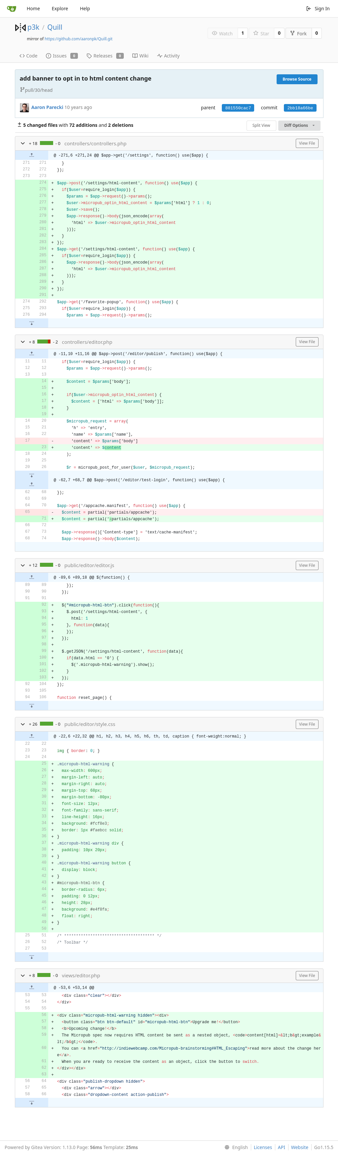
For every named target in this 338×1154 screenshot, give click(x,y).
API (281, 1147)
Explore (60, 8)
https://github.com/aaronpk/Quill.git (79, 39)
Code (28, 56)
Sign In (318, 8)
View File (307, 143)
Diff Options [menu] (299, 125)
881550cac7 (238, 108)
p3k (33, 27)
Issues (62, 56)
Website (300, 1147)
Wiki (140, 56)
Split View (261, 125)
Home (33, 8)
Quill (54, 27)
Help (85, 8)
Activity (168, 56)
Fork (298, 33)
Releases (105, 56)
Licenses (263, 1147)
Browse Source (297, 79)
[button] (23, 143)
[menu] (235, 1147)
